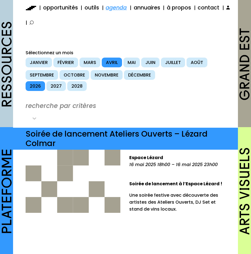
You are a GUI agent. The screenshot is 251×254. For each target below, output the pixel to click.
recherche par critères (61, 105)
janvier (39, 62)
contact (208, 7)
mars (90, 62)
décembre (139, 75)
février (66, 62)
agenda (116, 7)
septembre (42, 75)
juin (150, 62)
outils (92, 7)
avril (112, 62)
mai (132, 62)
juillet (173, 62)
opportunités (60, 7)
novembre (106, 75)
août (197, 62)
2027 (56, 86)
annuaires (147, 7)
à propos (179, 7)
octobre (74, 75)
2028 (77, 86)
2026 (35, 86)
